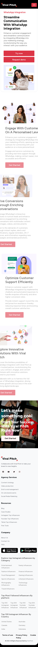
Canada (4, 625)
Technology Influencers (23, 584)
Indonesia (22, 629)
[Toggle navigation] (34, 5)
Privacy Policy (21, 635)
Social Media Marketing (9, 496)
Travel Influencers (7, 589)
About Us (4, 538)
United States (6, 622)
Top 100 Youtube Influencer (23, 605)
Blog (2, 508)
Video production (7, 486)
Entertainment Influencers (6, 566)
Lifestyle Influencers (26, 579)
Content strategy (7, 482)
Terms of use (7, 635)
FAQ (2, 544)
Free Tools (5, 526)
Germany (22, 625)
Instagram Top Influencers (10, 515)
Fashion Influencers (8, 571)
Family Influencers (25, 565)
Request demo (19, 59)
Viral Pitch (30, 641)
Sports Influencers (8, 579)
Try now (19, 53)
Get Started (16, 165)
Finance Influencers (26, 571)
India (3, 629)
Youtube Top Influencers (10, 519)
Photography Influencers (6, 584)
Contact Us (5, 541)
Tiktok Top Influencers (9, 522)
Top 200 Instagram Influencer (14, 605)
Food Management (8, 575)
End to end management (10, 489)
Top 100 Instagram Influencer (5, 605)
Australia (22, 622)
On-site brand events (8, 493)
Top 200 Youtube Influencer (32, 605)
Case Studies (5, 512)
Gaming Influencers (26, 575)
